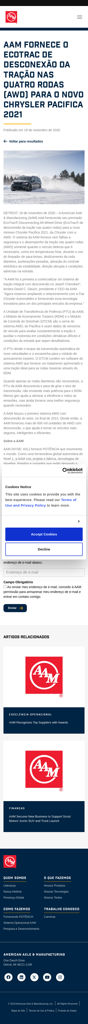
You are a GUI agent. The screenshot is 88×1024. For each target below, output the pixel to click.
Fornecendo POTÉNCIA (18, 916)
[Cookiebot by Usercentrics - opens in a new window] (63, 471)
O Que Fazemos (57, 878)
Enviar (12, 608)
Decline (44, 549)
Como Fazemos (16, 909)
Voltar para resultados (26, 141)
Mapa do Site (18, 1010)
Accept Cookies (44, 534)
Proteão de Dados (67, 1010)
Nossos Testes (53, 897)
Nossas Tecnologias (56, 891)
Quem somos (14, 878)
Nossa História (12, 891)
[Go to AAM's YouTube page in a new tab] (48, 977)
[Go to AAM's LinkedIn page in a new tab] (22, 977)
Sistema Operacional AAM (19, 922)
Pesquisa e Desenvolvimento (21, 928)
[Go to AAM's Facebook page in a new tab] (9, 977)
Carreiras (49, 916)
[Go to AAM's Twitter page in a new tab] (35, 977)
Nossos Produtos (54, 885)
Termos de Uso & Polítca (41, 1010)
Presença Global (13, 897)
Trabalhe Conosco (61, 909)
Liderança (9, 885)
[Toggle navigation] (79, 17)
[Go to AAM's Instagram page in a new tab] (60, 977)
